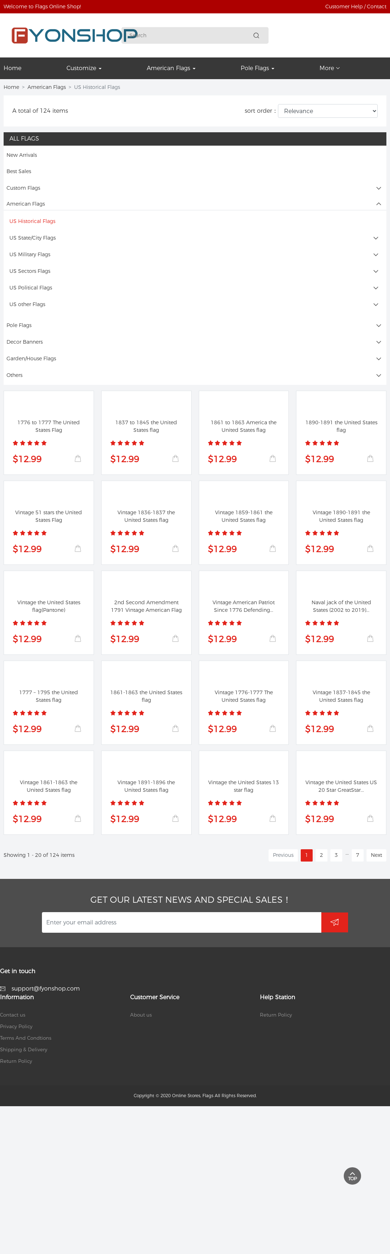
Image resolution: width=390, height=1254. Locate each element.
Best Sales (19, 171)
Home (11, 87)
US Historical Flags (32, 221)
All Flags (24, 138)
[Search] (190, 35)
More (330, 68)
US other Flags (27, 304)
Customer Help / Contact (355, 6)
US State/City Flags (32, 238)
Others (14, 375)
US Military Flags (29, 254)
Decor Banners (25, 342)
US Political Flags (30, 287)
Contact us (12, 1015)
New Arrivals (22, 155)
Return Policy (16, 1061)
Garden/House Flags (31, 358)
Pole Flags (19, 325)
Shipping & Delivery (23, 1049)
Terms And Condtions (25, 1038)
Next (376, 855)
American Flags (46, 87)
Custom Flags (23, 188)
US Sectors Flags (29, 271)
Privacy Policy (16, 1026)
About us (141, 1015)
